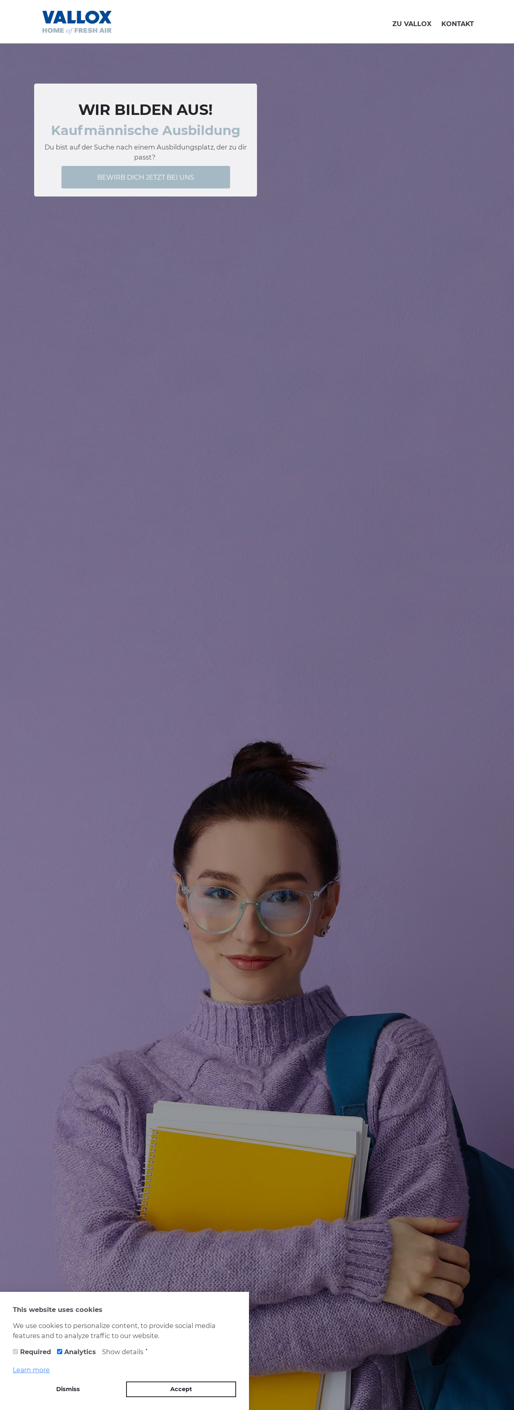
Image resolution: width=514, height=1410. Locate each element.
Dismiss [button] (68, 1389)
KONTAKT (457, 24)
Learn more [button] (31, 1370)
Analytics (80, 1352)
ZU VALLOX (412, 24)
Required (35, 1352)
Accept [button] (181, 1389)
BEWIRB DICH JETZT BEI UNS (145, 177)
